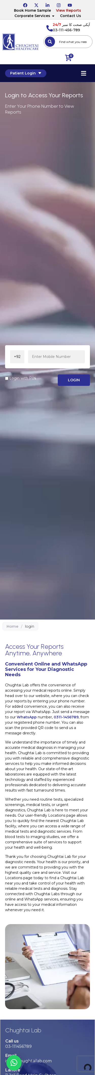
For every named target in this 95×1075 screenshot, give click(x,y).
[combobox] (68, 41)
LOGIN (74, 380)
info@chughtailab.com (28, 1060)
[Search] (50, 42)
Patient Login (25, 73)
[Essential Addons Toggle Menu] (83, 73)
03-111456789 (18, 1046)
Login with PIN (22, 378)
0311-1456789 (66, 717)
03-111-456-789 (66, 30)
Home (12, 626)
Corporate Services (34, 15)
